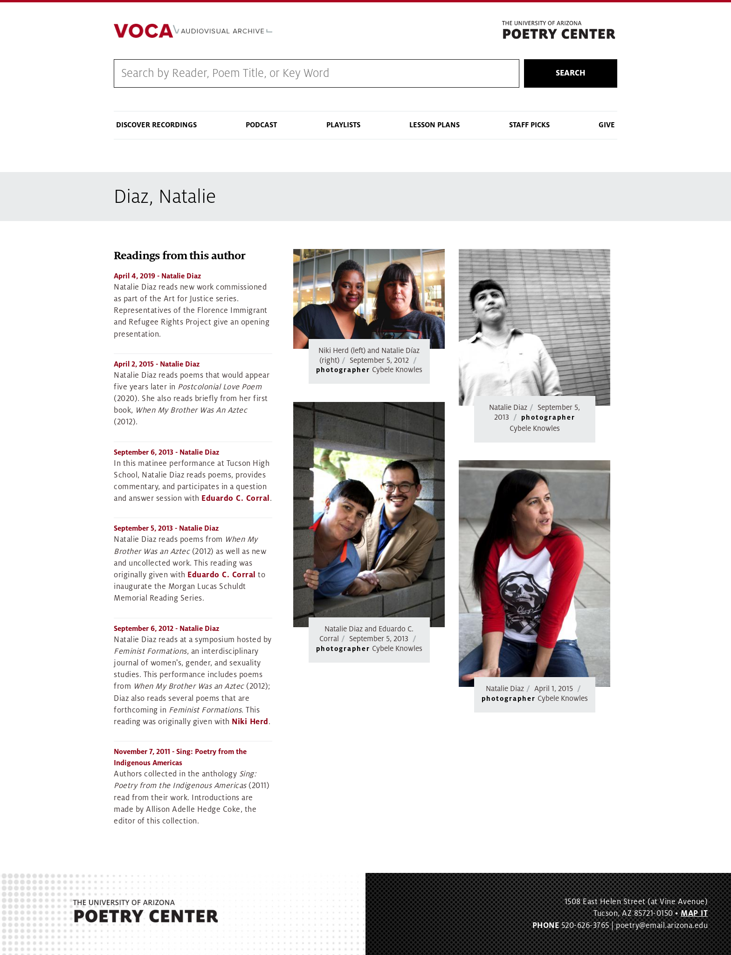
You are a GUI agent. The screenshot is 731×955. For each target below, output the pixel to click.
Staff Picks (529, 125)
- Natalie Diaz (157, 276)
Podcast (261, 125)
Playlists (343, 125)
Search (571, 73)
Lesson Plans (434, 125)
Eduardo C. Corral (235, 498)
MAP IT (694, 913)
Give (607, 125)
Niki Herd (250, 722)
